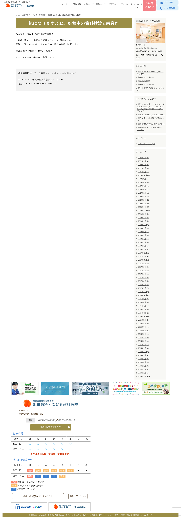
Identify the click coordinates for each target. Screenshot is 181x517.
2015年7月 (143, 327)
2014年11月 (143, 355)
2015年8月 (143, 323)
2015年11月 (143, 313)
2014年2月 (143, 373)
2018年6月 (143, 232)
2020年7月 (143, 186)
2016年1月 (143, 309)
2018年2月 (143, 246)
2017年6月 (143, 274)
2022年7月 (143, 165)
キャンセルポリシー (136, 5)
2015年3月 (143, 341)
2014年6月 (143, 362)
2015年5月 (143, 334)
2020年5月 (143, 193)
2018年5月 (143, 235)
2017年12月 (143, 253)
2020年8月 (143, 182)
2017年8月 (143, 267)
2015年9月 (143, 320)
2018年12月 (143, 225)
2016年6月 (143, 299)
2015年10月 (143, 316)
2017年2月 (143, 288)
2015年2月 (143, 345)
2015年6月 (143, 331)
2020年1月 (143, 207)
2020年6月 (143, 189)
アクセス (124, 4)
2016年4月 (143, 302)
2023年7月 (143, 158)
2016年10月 (143, 295)
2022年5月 (143, 168)
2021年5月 (143, 172)
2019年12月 (144, 211)
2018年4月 (143, 239)
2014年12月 (143, 352)
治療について (89, 4)
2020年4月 (143, 196)
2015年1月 (143, 348)
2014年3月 (143, 369)
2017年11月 (143, 256)
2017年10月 (143, 260)
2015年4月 (143, 338)
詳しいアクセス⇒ (78, 495)
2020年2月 (143, 204)
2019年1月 (143, 221)
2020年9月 (143, 179)
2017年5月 (143, 278)
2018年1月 (143, 249)
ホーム (64, 4)
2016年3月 (143, 306)
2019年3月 (143, 214)
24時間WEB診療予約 (50, 427)
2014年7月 (143, 359)
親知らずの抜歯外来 (146, 77)
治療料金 (112, 4)
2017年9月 (143, 263)
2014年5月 (143, 366)
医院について (101, 4)
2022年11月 (143, 161)
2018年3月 (143, 242)
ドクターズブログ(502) (147, 144)
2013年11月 (144, 376)
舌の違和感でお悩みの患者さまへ (151, 124)
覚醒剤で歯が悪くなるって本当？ (151, 115)
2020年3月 (143, 200)
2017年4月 (143, 281)
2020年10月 (144, 175)
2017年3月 (143, 285)
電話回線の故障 (144, 81)
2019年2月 (143, 218)
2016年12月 (143, 292)
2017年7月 (143, 271)
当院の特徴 (77, 4)
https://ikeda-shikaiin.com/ (62, 73)
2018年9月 (143, 228)
